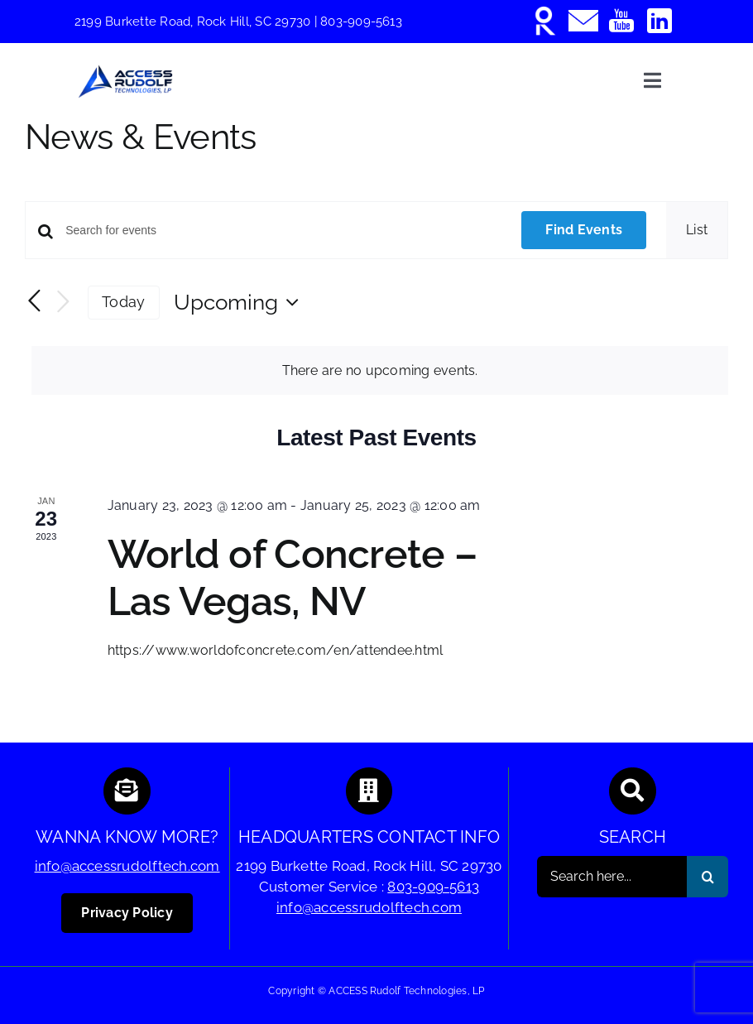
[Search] (707, 876)
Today (123, 301)
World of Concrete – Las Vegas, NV (292, 578)
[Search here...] (612, 876)
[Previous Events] (35, 301)
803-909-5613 (361, 21)
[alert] (379, 371)
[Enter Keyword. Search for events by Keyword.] (283, 230)
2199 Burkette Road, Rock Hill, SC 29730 (194, 21)
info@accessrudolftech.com (127, 866)
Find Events (583, 230)
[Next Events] (63, 302)
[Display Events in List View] (696, 230)
